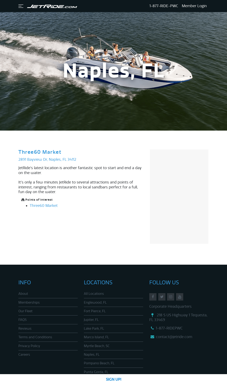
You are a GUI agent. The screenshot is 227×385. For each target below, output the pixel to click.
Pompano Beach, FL (99, 363)
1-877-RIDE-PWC (163, 6)
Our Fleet (25, 311)
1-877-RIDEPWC (166, 328)
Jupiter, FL (91, 320)
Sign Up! (113, 379)
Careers (24, 355)
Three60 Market (39, 152)
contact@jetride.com (170, 337)
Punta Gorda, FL (96, 372)
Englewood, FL (95, 302)
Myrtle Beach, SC (97, 346)
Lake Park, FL (94, 328)
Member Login (194, 6)
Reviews (24, 328)
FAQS (22, 320)
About (23, 294)
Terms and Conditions (35, 337)
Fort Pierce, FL (95, 311)
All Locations (94, 294)
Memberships (29, 302)
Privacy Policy (29, 346)
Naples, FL (92, 355)
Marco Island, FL (96, 337)
